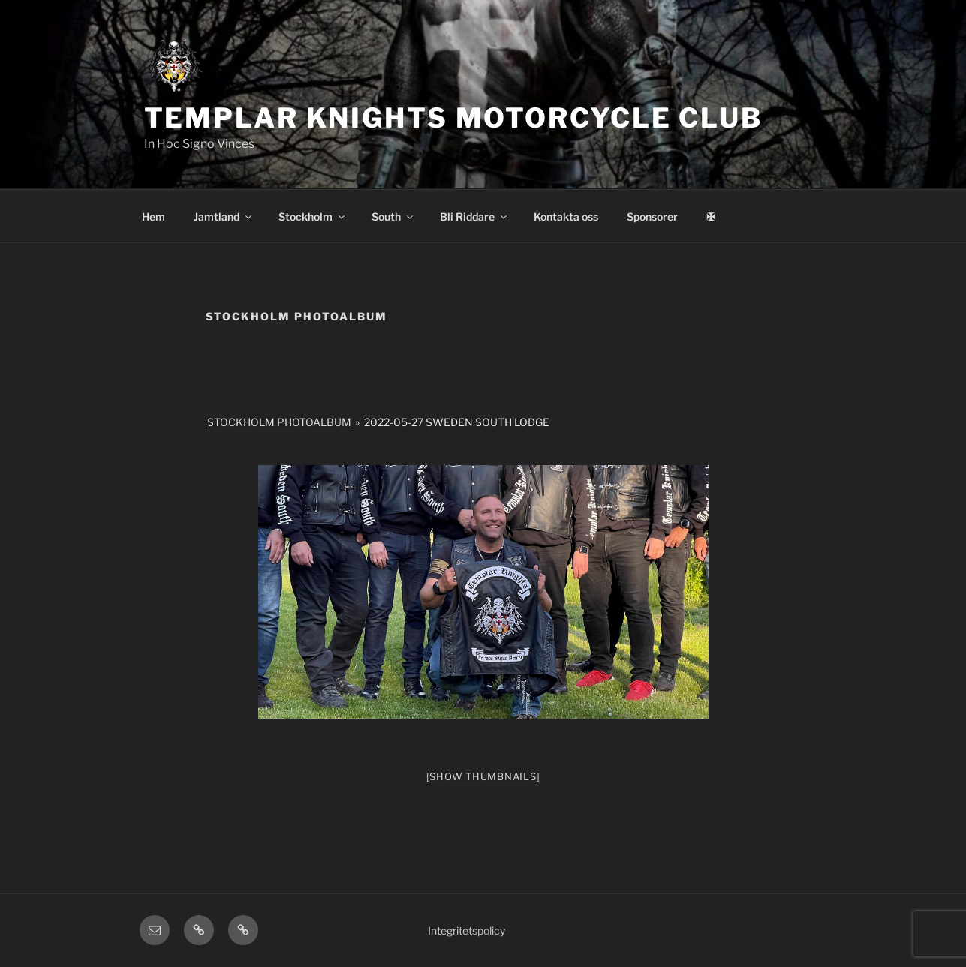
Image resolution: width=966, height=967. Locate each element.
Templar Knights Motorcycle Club (453, 117)
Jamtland (224, 216)
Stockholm (312, 216)
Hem (153, 216)
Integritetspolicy (466, 930)
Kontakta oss (566, 216)
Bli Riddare (474, 216)
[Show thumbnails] (483, 776)
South (393, 216)
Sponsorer (652, 216)
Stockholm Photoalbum (279, 422)
